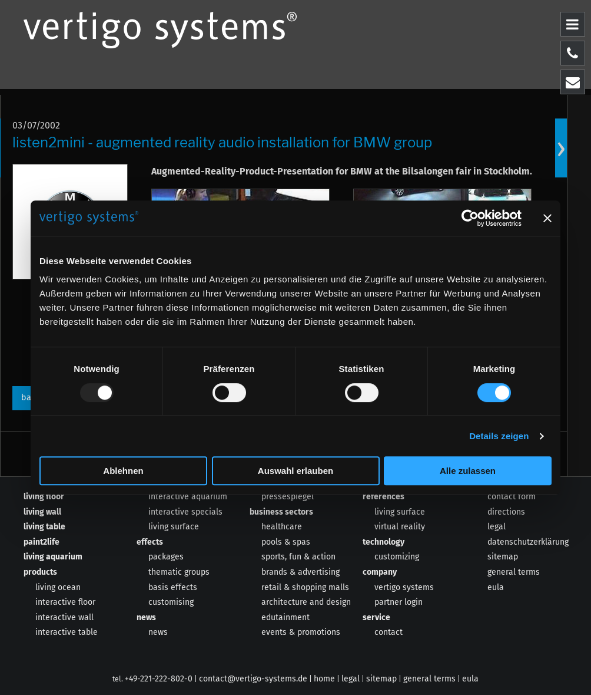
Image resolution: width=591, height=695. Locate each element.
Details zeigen (499, 436)
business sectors (281, 512)
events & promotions (300, 632)
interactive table (66, 632)
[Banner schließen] (547, 218)
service (376, 617)
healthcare (281, 527)
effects (150, 542)
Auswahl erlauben (295, 471)
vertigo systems (404, 587)
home (324, 679)
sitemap (502, 557)
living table (44, 527)
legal (496, 527)
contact (388, 632)
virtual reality (399, 527)
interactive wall (64, 617)
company (380, 572)
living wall (42, 512)
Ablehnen (123, 471)
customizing (396, 557)
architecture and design (306, 602)
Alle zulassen (468, 471)
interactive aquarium (187, 497)
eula (495, 587)
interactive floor (65, 602)
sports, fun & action (298, 557)
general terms (513, 572)
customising (171, 602)
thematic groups (179, 572)
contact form (511, 497)
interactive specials (185, 512)
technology (383, 542)
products (40, 572)
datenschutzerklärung (528, 542)
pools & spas (285, 542)
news (146, 617)
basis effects (172, 587)
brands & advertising (300, 572)
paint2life (41, 542)
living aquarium (53, 557)
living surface (173, 527)
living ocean (58, 587)
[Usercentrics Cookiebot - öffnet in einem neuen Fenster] (470, 218)
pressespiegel (287, 497)
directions (506, 512)
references (383, 497)
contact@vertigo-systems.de (253, 679)
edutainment (285, 617)
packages (166, 557)
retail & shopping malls (305, 587)
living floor (44, 497)
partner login (398, 602)
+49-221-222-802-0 (158, 679)
